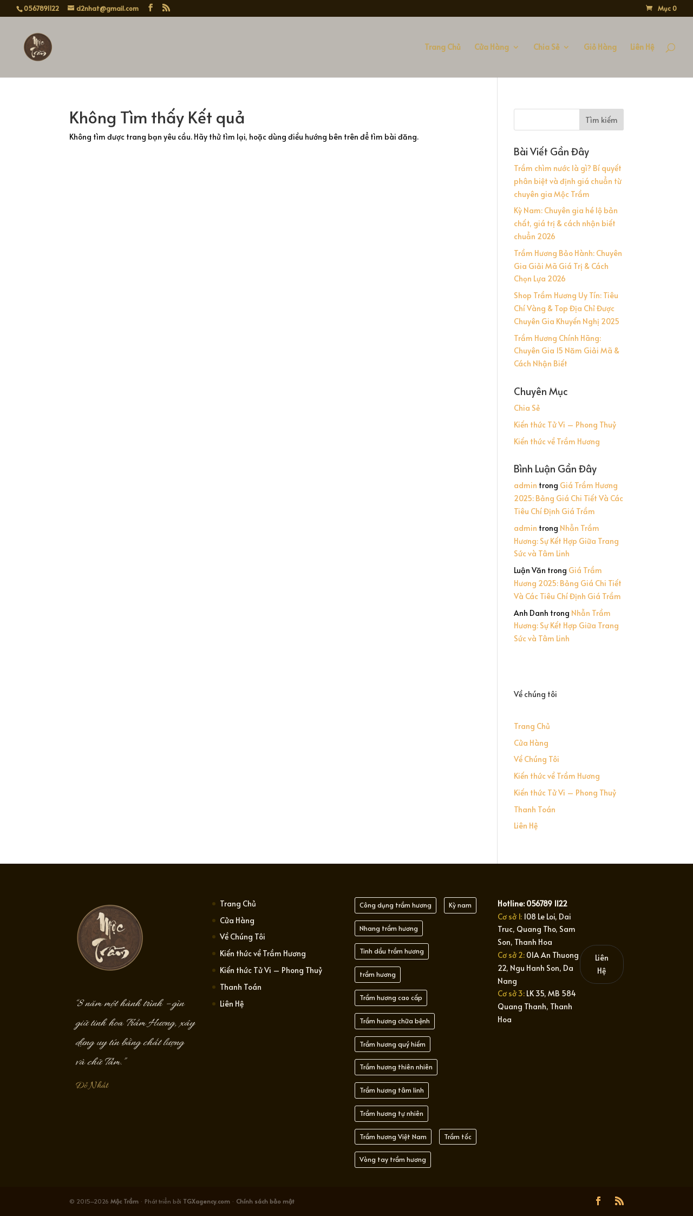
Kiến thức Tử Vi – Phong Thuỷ (565, 424)
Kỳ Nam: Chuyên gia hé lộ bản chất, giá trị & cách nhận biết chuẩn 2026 (566, 223)
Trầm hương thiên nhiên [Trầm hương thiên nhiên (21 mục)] (396, 1066)
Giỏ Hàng (600, 47)
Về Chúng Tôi (536, 759)
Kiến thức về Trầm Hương (557, 441)
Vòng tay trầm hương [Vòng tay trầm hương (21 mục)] (392, 1159)
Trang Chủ (442, 47)
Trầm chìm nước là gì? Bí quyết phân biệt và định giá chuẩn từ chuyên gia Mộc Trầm (568, 181)
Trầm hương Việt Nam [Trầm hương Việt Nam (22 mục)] (393, 1136)
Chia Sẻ (546, 47)
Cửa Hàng (491, 47)
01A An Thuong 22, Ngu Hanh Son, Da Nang (538, 968)
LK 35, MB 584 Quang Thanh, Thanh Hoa (537, 1006)
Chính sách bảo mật (265, 1201)
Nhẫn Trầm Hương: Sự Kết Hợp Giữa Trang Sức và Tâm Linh (566, 541)
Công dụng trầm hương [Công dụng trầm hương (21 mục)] (395, 905)
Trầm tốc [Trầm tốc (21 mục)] (458, 1136)
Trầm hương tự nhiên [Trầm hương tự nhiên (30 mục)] (391, 1113)
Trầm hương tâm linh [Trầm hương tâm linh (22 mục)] (391, 1090)
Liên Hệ (642, 47)
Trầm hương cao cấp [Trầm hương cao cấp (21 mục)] (390, 997)
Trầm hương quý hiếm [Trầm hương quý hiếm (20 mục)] (392, 1044)
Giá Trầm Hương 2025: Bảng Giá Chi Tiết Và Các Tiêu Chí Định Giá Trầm (568, 498)
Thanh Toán (534, 809)
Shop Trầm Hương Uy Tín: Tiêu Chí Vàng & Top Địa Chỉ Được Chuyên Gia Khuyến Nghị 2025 (566, 308)
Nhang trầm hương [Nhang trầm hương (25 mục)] (388, 928)
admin (525, 485)
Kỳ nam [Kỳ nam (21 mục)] (460, 905)
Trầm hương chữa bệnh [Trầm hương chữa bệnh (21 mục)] (394, 1020)
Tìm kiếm (601, 120)
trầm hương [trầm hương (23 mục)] (377, 974)
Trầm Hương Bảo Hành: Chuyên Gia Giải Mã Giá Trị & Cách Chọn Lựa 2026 (568, 266)
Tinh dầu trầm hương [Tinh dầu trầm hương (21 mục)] (391, 950)
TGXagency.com (207, 1201)
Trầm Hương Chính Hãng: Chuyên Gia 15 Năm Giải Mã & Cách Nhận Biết (566, 351)
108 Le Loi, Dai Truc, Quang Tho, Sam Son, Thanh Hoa (537, 929)
